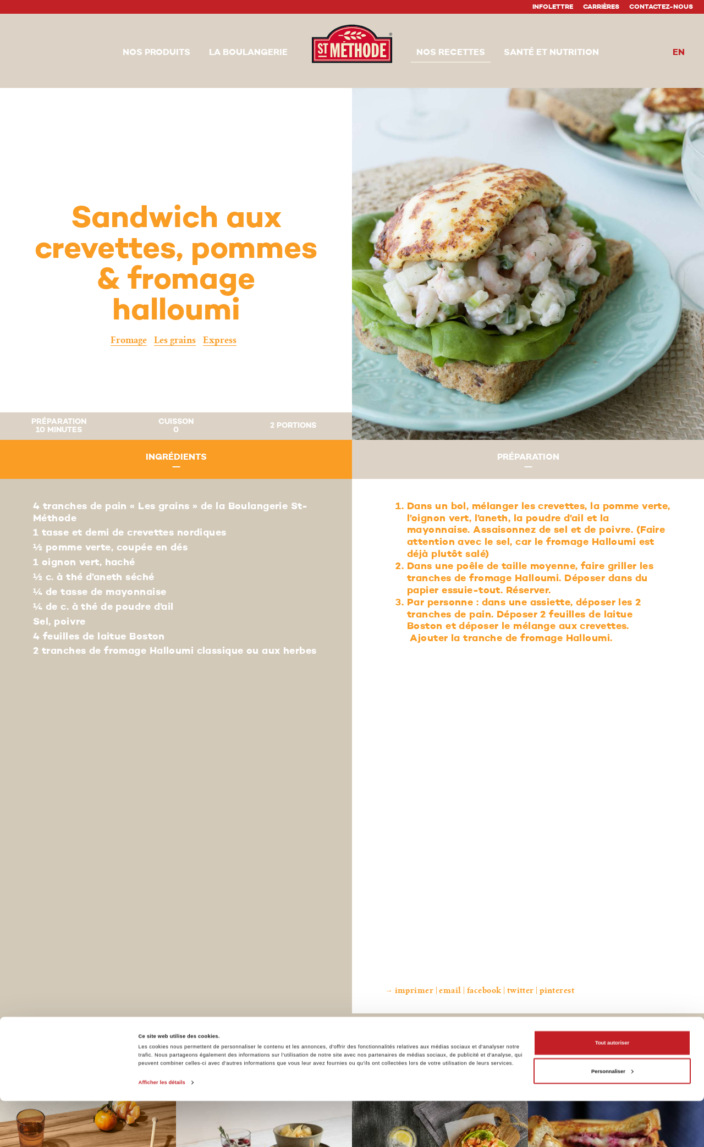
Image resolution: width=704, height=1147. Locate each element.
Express (220, 340)
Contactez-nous (661, 7)
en (679, 52)
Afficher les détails (162, 1129)
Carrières (601, 7)
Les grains (175, 340)
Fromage (129, 340)
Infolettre (552, 7)
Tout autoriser (612, 1089)
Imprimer (414, 990)
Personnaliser (612, 1117)
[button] (156, 53)
